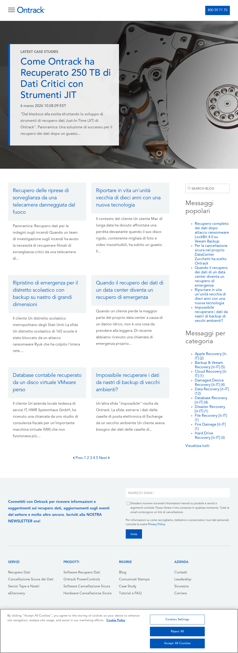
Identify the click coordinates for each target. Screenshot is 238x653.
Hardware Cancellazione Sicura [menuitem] (87, 593)
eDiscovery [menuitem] (16, 593)
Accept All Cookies (177, 643)
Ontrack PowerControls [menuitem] (81, 579)
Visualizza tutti (197, 446)
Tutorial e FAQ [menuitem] (130, 593)
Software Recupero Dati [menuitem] (81, 572)
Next (104, 458)
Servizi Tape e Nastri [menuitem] (24, 586)
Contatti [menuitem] (180, 572)
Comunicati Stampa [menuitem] (134, 579)
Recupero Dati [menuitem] (19, 572)
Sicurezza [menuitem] (181, 586)
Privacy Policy (156, 524)
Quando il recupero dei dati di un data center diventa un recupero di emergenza (211, 277)
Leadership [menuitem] (182, 579)
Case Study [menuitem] (127, 586)
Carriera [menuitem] (180, 593)
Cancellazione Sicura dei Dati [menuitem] (30, 579)
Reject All (177, 631)
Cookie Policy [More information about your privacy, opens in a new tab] (115, 620)
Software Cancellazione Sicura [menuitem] (86, 586)
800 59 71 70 (217, 10)
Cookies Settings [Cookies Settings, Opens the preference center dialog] (177, 619)
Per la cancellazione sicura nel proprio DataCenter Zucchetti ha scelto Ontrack (211, 254)
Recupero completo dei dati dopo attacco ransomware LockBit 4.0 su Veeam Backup (212, 232)
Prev (78, 458)
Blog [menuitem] (122, 572)
